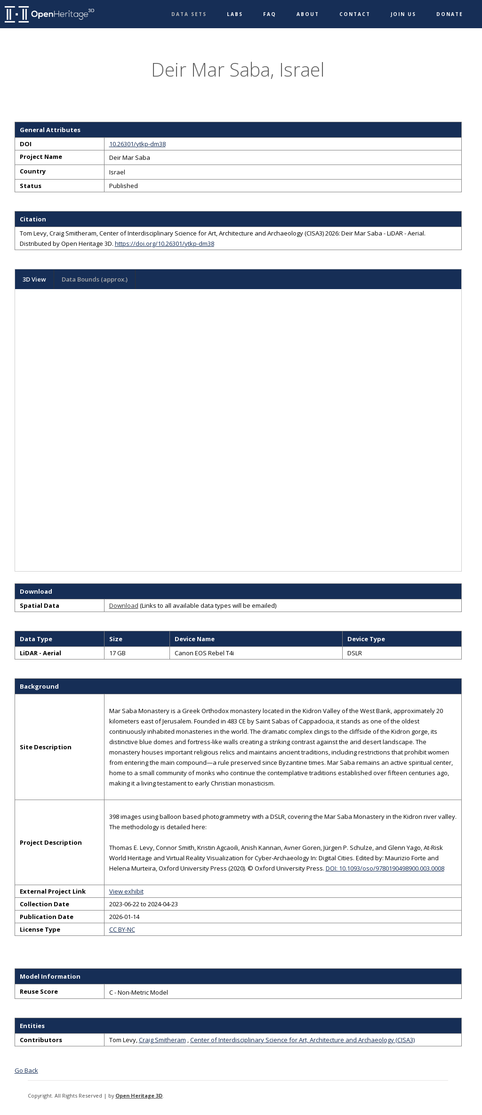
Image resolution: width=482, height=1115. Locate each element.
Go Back (26, 1070)
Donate (449, 14)
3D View (34, 279)
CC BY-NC (122, 929)
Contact (354, 14)
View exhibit (126, 891)
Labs (235, 14)
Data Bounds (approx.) (95, 279)
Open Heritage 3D (138, 1095)
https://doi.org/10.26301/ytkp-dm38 (164, 243)
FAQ (269, 14)
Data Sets (189, 14)
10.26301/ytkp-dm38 (137, 144)
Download (123, 605)
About (308, 14)
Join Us (403, 14)
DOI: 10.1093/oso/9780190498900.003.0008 (385, 868)
